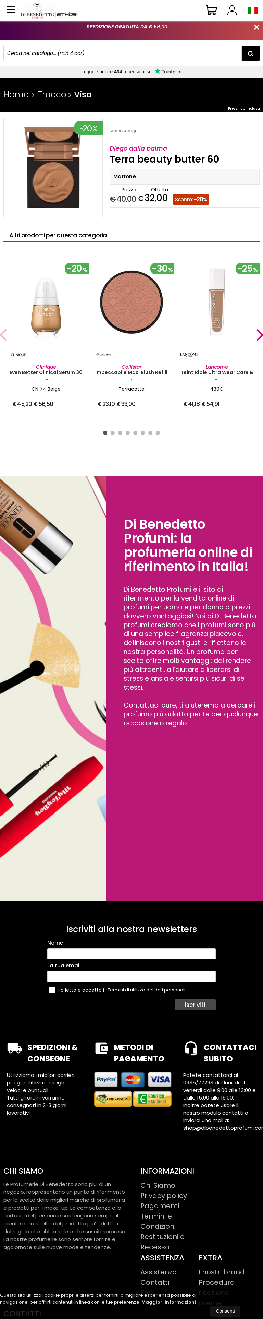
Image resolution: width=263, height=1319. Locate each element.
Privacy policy (163, 1195)
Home (16, 94)
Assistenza (158, 1272)
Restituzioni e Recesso (162, 1242)
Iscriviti (196, 1005)
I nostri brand (222, 1272)
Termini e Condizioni (158, 1221)
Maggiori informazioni (168, 1302)
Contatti (154, 1282)
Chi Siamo (157, 1185)
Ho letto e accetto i (77, 990)
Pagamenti (159, 1206)
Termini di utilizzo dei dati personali (146, 990)
